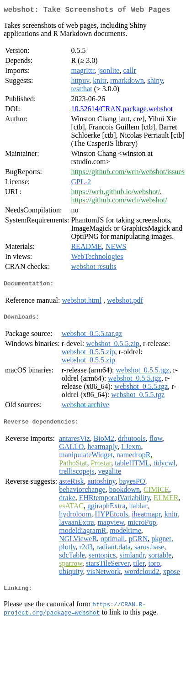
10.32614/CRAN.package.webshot (122, 110)
